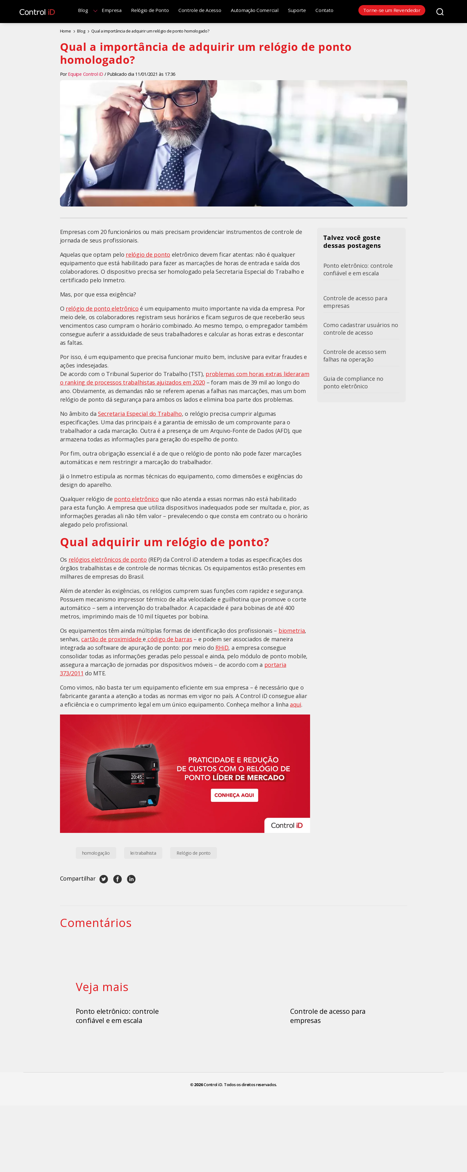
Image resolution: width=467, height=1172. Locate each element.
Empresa (120, 10)
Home (65, 30)
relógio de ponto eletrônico (102, 307)
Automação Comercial (263, 10)
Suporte (305, 10)
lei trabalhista (143, 852)
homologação (96, 852)
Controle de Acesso (208, 10)
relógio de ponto (148, 253)
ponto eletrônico (136, 498)
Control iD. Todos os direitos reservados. (240, 1144)
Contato (333, 10)
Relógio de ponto (194, 852)
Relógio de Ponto (158, 10)
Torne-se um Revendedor (391, 10)
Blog (92, 10)
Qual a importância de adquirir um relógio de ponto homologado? (142, 30)
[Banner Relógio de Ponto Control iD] (185, 773)
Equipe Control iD (85, 73)
